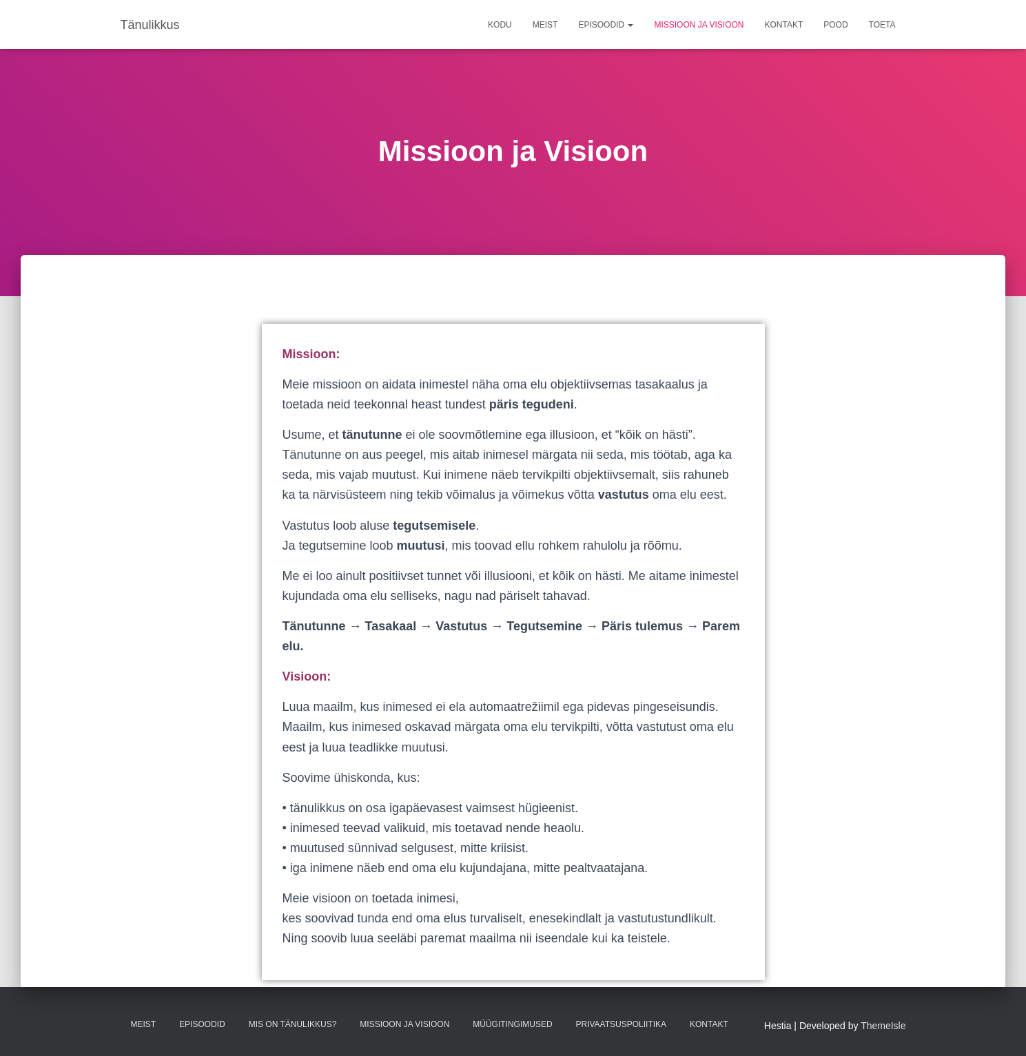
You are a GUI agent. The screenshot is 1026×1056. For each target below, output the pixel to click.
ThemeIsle (883, 1025)
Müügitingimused (512, 1024)
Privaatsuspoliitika (621, 1024)
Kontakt (783, 25)
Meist (545, 25)
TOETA (882, 25)
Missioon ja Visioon (698, 25)
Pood (835, 25)
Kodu (500, 25)
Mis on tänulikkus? (293, 1024)
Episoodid (605, 25)
